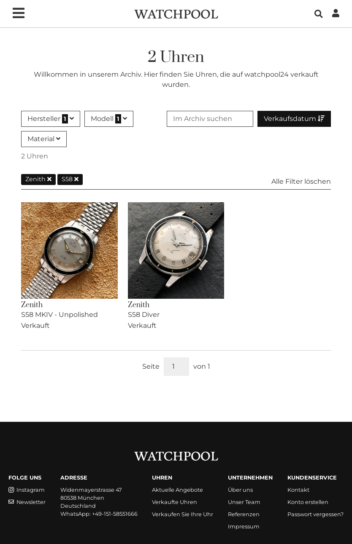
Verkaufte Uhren (174, 502)
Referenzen (244, 514)
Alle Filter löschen (301, 181)
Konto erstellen (307, 502)
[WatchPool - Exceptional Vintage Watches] (176, 13)
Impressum (244, 526)
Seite (151, 366)
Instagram (26, 490)
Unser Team (244, 502)
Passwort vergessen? (315, 514)
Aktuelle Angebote (177, 490)
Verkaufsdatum (294, 119)
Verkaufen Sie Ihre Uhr (182, 514)
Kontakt (298, 490)
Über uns (240, 490)
